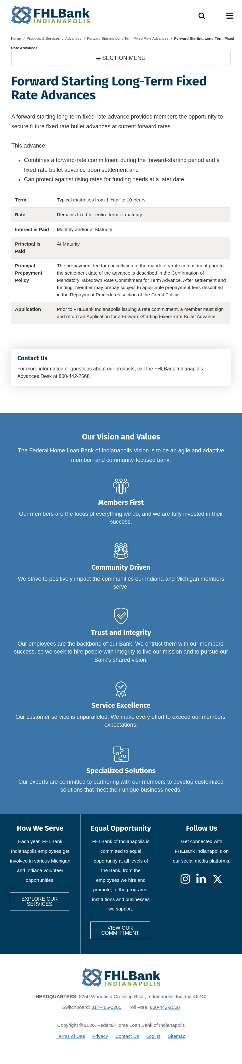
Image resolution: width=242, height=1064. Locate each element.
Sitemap (176, 1036)
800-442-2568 (165, 1007)
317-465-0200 (106, 1007)
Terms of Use (71, 1036)
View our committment (120, 930)
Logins (153, 1036)
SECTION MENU (121, 58)
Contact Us (127, 1036)
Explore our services (39, 901)
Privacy (100, 1036)
